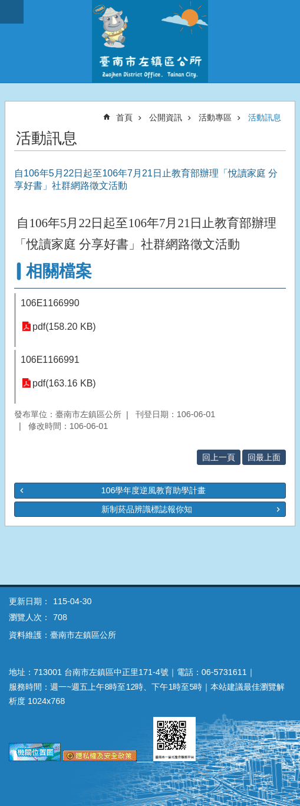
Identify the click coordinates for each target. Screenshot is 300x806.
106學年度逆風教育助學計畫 (153, 490)
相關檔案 (59, 271)
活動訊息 (264, 117)
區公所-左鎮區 (150, 41)
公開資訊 (165, 117)
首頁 (124, 117)
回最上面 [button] (264, 457)
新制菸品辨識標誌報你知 (146, 509)
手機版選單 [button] (12, 12)
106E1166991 (50, 360)
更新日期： (29, 601)
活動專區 (215, 117)
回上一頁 (218, 457)
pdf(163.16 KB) (64, 383)
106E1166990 (50, 303)
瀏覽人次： (29, 617)
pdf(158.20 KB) (64, 327)
